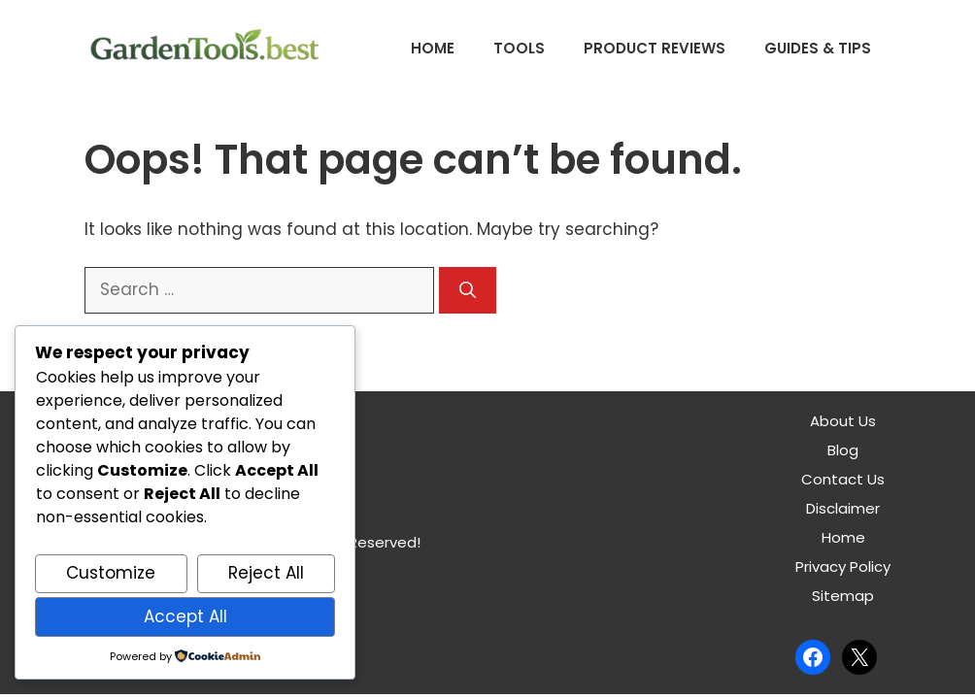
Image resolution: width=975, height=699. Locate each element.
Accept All (185, 616)
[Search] (467, 290)
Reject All (266, 572)
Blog (842, 450)
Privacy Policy (843, 566)
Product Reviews (654, 48)
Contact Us (843, 479)
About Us (843, 421)
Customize (110, 572)
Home (432, 48)
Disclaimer (843, 508)
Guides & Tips (817, 48)
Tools (519, 48)
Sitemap (843, 595)
